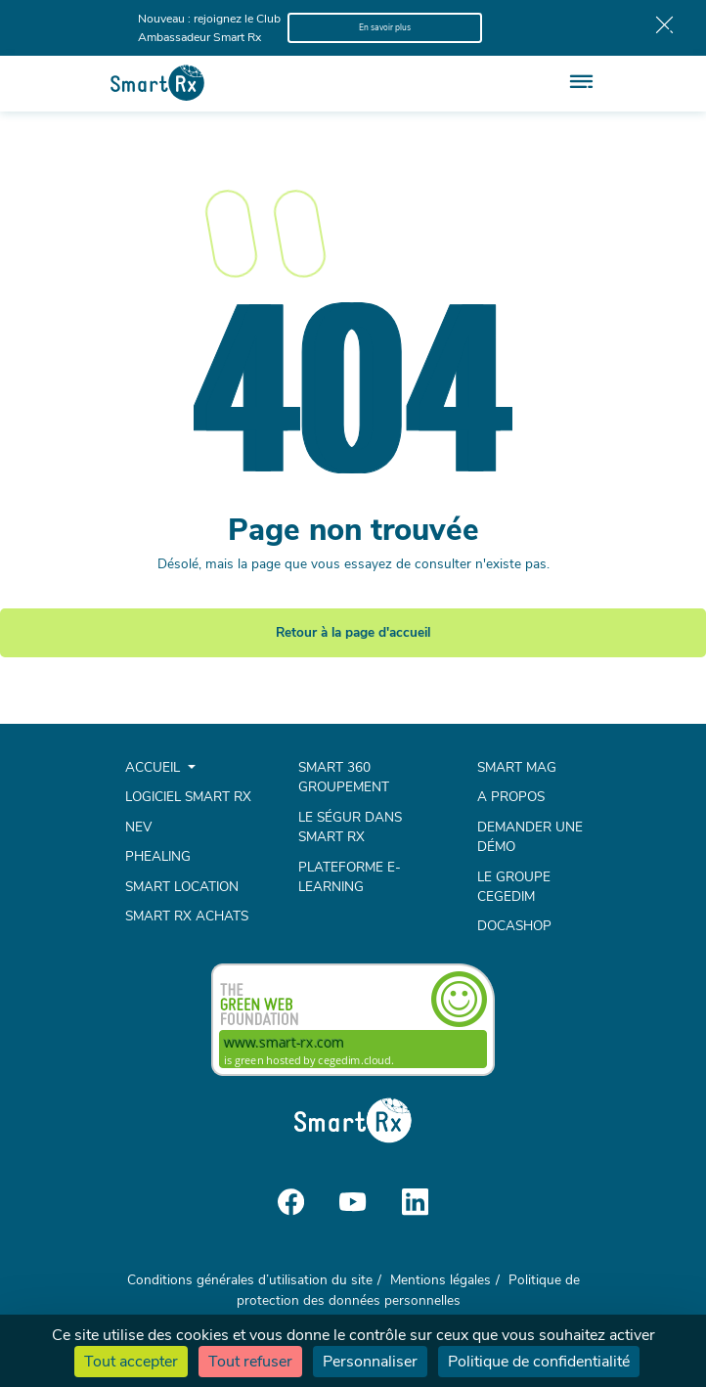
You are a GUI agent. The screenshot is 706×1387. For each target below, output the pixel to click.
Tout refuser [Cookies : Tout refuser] (250, 1361)
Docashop (514, 926)
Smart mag (516, 767)
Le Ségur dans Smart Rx (350, 827)
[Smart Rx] (157, 82)
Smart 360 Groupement (343, 777)
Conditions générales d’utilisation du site (250, 1280)
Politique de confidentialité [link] (539, 1361)
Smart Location (182, 886)
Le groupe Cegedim (514, 887)
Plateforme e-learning (349, 877)
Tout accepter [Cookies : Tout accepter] (131, 1361)
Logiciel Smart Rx (188, 796)
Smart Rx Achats (186, 916)
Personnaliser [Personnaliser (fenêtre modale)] (370, 1361)
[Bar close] (664, 28)
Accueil (154, 767)
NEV (138, 827)
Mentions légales (440, 1280)
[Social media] (291, 1200)
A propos (511, 796)
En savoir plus (385, 27)
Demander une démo (530, 837)
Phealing (158, 856)
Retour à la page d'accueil (353, 632)
